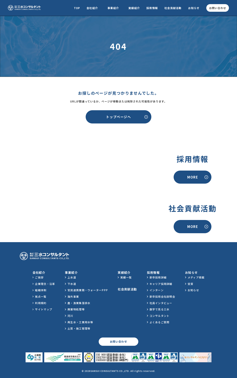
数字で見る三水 (159, 309)
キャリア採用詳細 (161, 284)
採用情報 (152, 8)
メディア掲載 (196, 277)
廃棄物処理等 (76, 309)
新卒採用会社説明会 (162, 296)
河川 (70, 316)
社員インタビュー (161, 303)
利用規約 (40, 303)
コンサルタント (159, 316)
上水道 (72, 277)
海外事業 (73, 296)
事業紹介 (113, 8)
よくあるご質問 (159, 322)
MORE (192, 177)
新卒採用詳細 (158, 277)
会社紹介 (92, 8)
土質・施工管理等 (79, 328)
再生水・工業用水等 (80, 322)
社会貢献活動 (173, 8)
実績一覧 (126, 277)
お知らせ (194, 8)
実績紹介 (134, 8)
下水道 (72, 284)
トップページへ (118, 116)
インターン (157, 290)
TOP (77, 8)
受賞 (190, 284)
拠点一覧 (40, 296)
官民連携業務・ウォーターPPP (88, 290)
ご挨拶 (39, 277)
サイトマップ (43, 309)
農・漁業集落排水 (79, 303)
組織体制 (40, 290)
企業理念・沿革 (45, 284)
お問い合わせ (217, 8)
